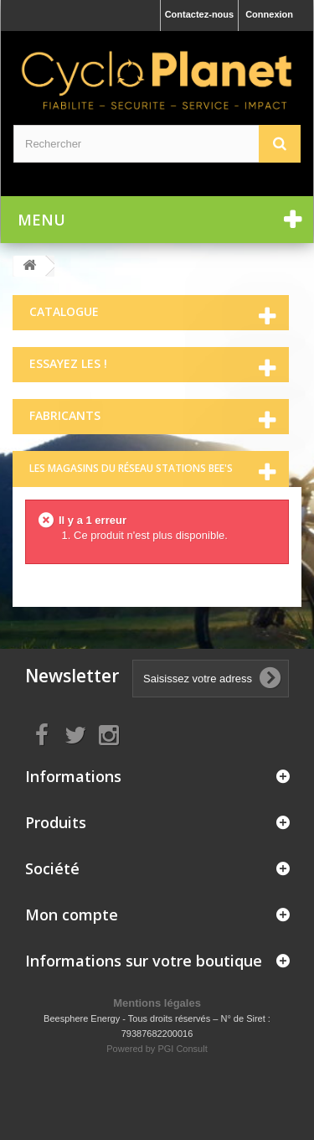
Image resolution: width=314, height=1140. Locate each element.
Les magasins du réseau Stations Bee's (131, 468)
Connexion (269, 14)
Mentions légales (157, 1003)
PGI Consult (182, 1049)
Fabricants (64, 415)
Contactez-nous (199, 14)
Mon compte (71, 914)
